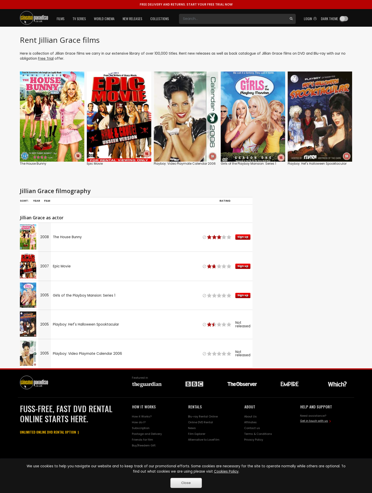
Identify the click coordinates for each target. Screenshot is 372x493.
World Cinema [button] (104, 18)
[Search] (233, 19)
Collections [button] (159, 18)
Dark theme (329, 18)
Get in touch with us (314, 421)
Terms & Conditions (258, 434)
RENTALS (195, 406)
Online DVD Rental (200, 422)
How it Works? (142, 416)
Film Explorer (196, 434)
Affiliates (250, 422)
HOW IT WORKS (144, 406)
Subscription (141, 428)
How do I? (138, 422)
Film (47, 201)
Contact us (252, 428)
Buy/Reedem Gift (144, 445)
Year (36, 201)
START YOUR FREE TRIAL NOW (186, 4)
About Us (250, 416)
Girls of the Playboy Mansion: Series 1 (248, 163)
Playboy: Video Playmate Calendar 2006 (185, 163)
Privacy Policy (253, 440)
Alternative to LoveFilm (203, 440)
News (192, 428)
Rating (225, 201)
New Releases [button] (132, 18)
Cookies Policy (226, 471)
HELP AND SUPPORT (316, 406)
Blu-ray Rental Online (203, 416)
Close (186, 483)
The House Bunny (33, 163)
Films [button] (60, 18)
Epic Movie (95, 163)
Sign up (242, 237)
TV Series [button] (79, 18)
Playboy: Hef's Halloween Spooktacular (317, 163)
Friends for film (142, 440)
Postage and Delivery (147, 434)
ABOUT (249, 406)
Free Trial (46, 58)
